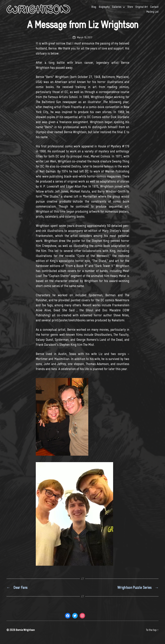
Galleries (116, 9)
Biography (104, 9)
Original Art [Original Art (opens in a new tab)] (141, 9)
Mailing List (152, 14)
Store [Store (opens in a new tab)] (130, 9)
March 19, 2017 (84, 42)
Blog (93, 9)
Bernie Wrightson (25, 634)
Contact (154, 9)
